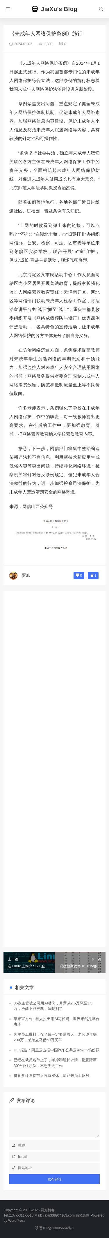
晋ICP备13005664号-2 (54, 1228)
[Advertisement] (54, 766)
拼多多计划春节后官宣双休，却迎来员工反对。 (53, 1075)
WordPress (16, 1221)
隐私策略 (83, 1215)
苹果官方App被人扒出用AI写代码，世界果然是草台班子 (56, 1022)
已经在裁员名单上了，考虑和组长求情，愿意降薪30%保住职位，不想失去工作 (55, 1063)
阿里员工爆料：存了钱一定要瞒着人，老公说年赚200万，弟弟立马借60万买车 (55, 1037)
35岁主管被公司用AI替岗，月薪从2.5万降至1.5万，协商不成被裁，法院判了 (53, 1006)
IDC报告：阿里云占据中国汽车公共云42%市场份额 (56, 1050)
